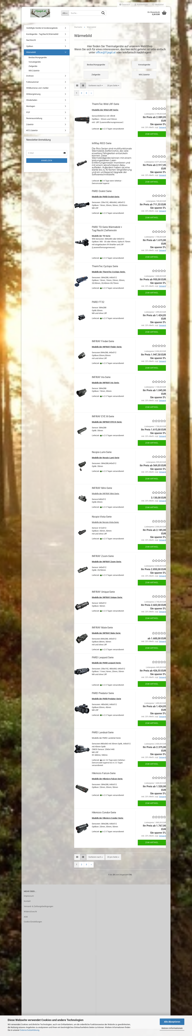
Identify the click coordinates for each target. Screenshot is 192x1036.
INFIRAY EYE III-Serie (103, 423)
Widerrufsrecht (30, 919)
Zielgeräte (33, 73)
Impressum (29, 903)
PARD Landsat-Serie (103, 739)
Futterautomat (32, 89)
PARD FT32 (98, 309)
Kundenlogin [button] (141, 5)
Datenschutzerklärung (29, 1030)
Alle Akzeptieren (172, 1022)
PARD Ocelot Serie (102, 198)
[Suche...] (65, 13)
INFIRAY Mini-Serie (102, 495)
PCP (28, 119)
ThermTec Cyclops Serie (105, 273)
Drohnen (30, 83)
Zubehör (29, 131)
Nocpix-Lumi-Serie (102, 459)
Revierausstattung (34, 125)
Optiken (29, 53)
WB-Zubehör (34, 78)
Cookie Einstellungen (33, 929)
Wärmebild (31, 59)
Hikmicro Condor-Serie (104, 819)
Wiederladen (31, 107)
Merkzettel (158, 5)
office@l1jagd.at (106, 59)
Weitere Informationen (172, 1028)
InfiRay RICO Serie (101, 150)
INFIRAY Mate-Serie (102, 634)
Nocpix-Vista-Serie (102, 523)
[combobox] (95, 93)
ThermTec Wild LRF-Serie (105, 111)
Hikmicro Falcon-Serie (104, 780)
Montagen (30, 113)
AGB (26, 924)
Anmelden (46, 168)
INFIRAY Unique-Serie (103, 599)
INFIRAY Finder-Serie (103, 348)
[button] (124, 4)
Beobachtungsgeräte (38, 64)
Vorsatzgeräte (35, 69)
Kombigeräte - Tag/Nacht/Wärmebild (42, 41)
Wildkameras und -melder (37, 95)
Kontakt (27, 908)
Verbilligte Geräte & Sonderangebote (42, 35)
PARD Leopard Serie (103, 664)
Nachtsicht (31, 47)
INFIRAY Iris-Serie (101, 384)
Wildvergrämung (33, 101)
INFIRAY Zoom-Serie (103, 563)
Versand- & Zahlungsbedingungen (38, 913)
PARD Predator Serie (103, 700)
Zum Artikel (151, 141)
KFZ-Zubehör (32, 137)
